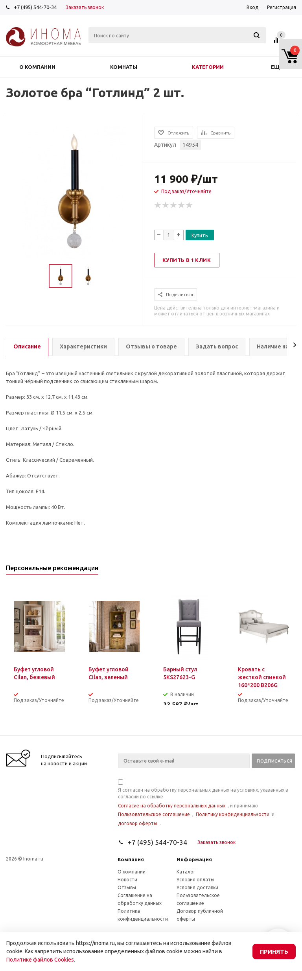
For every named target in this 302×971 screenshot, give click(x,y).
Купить (200, 235)
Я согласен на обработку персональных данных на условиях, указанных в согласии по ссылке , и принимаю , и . (203, 803)
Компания (131, 859)
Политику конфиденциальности (232, 814)
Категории (208, 67)
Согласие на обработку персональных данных (171, 805)
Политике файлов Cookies (40, 959)
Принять (274, 951)
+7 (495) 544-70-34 (35, 7)
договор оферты (137, 823)
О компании (37, 67)
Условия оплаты (195, 879)
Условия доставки (197, 887)
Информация (194, 859)
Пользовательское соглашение (154, 814)
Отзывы (127, 887)
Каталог (186, 871)
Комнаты (123, 67)
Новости (127, 879)
